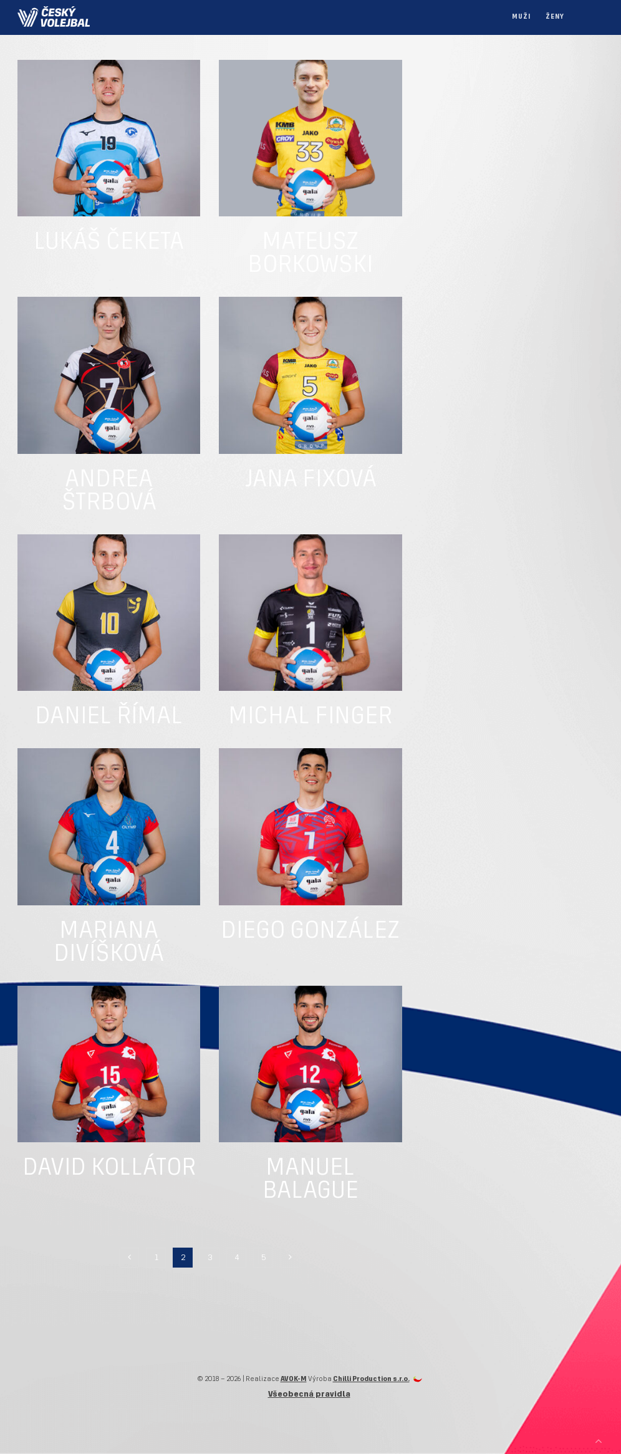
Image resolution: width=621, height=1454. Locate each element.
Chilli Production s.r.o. (371, 1379)
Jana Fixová (310, 480)
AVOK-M (294, 1379)
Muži (521, 17)
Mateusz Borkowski (310, 254)
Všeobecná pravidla (309, 1394)
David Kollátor (109, 1168)
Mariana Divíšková (109, 943)
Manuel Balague (310, 1180)
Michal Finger (310, 717)
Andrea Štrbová (109, 492)
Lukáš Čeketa (109, 242)
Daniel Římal (109, 717)
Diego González (310, 931)
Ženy (555, 17)
